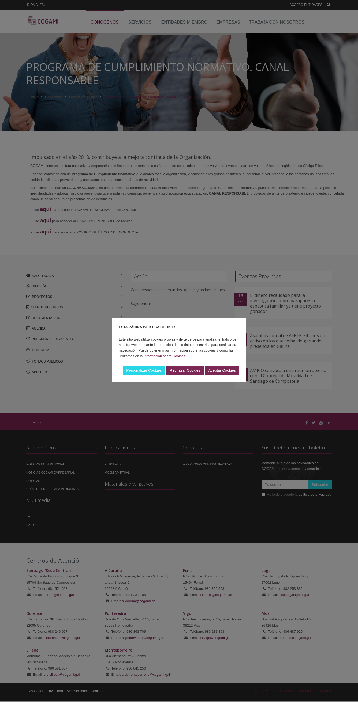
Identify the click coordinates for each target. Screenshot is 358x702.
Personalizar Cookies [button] (144, 370)
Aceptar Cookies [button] (222, 370)
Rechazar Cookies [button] (185, 370)
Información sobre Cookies (164, 356)
